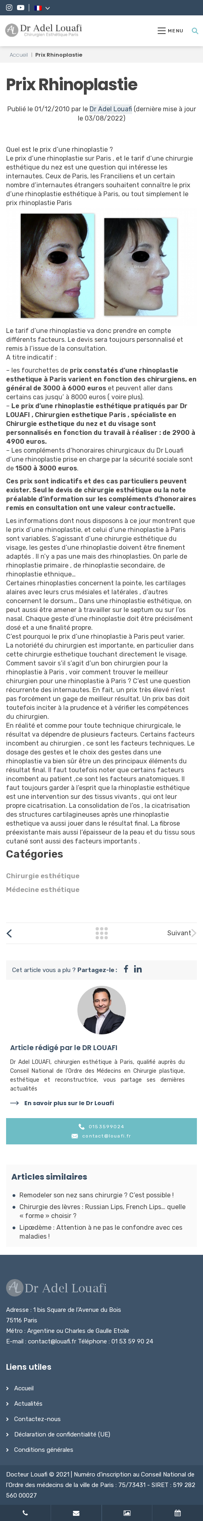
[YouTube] (20, 7)
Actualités (28, 1403)
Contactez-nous (37, 1419)
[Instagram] (9, 7)
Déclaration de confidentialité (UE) (62, 1434)
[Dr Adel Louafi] (43, 30)
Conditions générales (43, 1449)
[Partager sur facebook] (126, 970)
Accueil (19, 55)
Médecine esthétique (42, 889)
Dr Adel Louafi (111, 109)
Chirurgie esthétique (42, 876)
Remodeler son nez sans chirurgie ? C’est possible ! (96, 1195)
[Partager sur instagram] (138, 970)
